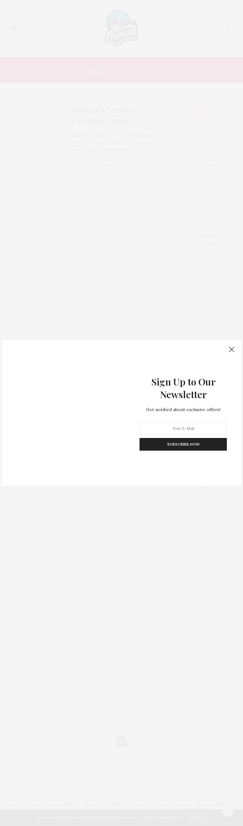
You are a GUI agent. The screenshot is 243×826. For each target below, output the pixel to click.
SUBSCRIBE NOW (183, 444)
